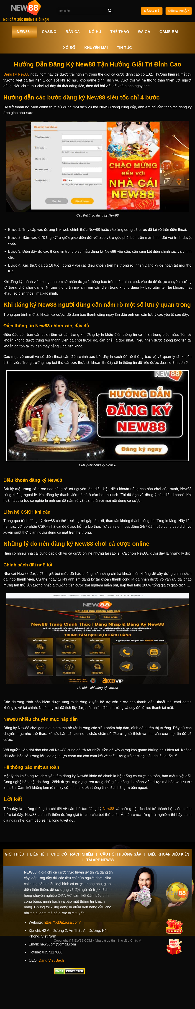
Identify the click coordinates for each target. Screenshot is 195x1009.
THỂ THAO (119, 32)
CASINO (49, 32)
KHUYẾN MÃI (96, 48)
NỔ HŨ (95, 32)
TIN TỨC (124, 48)
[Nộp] (110, 11)
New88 (108, 809)
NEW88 (25, 32)
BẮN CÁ (73, 32)
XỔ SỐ (69, 48)
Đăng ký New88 (16, 74)
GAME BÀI (168, 32)
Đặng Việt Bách (51, 960)
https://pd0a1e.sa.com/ (62, 922)
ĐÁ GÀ (144, 32)
